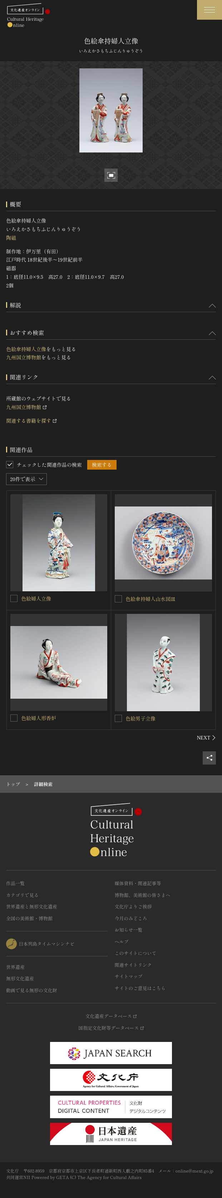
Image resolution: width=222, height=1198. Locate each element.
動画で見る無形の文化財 (31, 990)
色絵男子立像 (140, 718)
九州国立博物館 (23, 357)
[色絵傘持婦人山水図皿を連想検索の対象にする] (118, 598)
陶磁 (11, 237)
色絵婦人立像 (36, 598)
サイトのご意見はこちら (140, 988)
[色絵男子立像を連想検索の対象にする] (118, 718)
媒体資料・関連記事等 (138, 883)
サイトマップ (129, 976)
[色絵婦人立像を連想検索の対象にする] (14, 598)
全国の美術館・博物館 (29, 918)
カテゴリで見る (22, 895)
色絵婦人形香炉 (38, 718)
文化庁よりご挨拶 (133, 906)
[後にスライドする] (206, 737)
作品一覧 (15, 883)
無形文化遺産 (20, 978)
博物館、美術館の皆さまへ (143, 895)
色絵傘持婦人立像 (26, 349)
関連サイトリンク (133, 964)
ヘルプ (122, 941)
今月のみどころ (131, 918)
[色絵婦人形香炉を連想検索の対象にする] (14, 718)
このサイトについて (136, 953)
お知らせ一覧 (129, 929)
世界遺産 (15, 967)
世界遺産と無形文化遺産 (31, 906)
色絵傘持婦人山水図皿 (150, 598)
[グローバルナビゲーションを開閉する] (209, 10)
